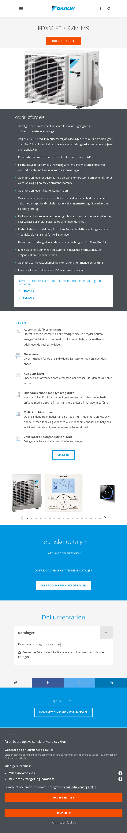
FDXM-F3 (28, 290)
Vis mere (63, 455)
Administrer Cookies (63, 822)
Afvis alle (63, 813)
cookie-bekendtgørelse (80, 787)
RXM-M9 (28, 298)
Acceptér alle (63, 797)
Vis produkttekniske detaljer (63, 585)
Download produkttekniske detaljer (63, 570)
